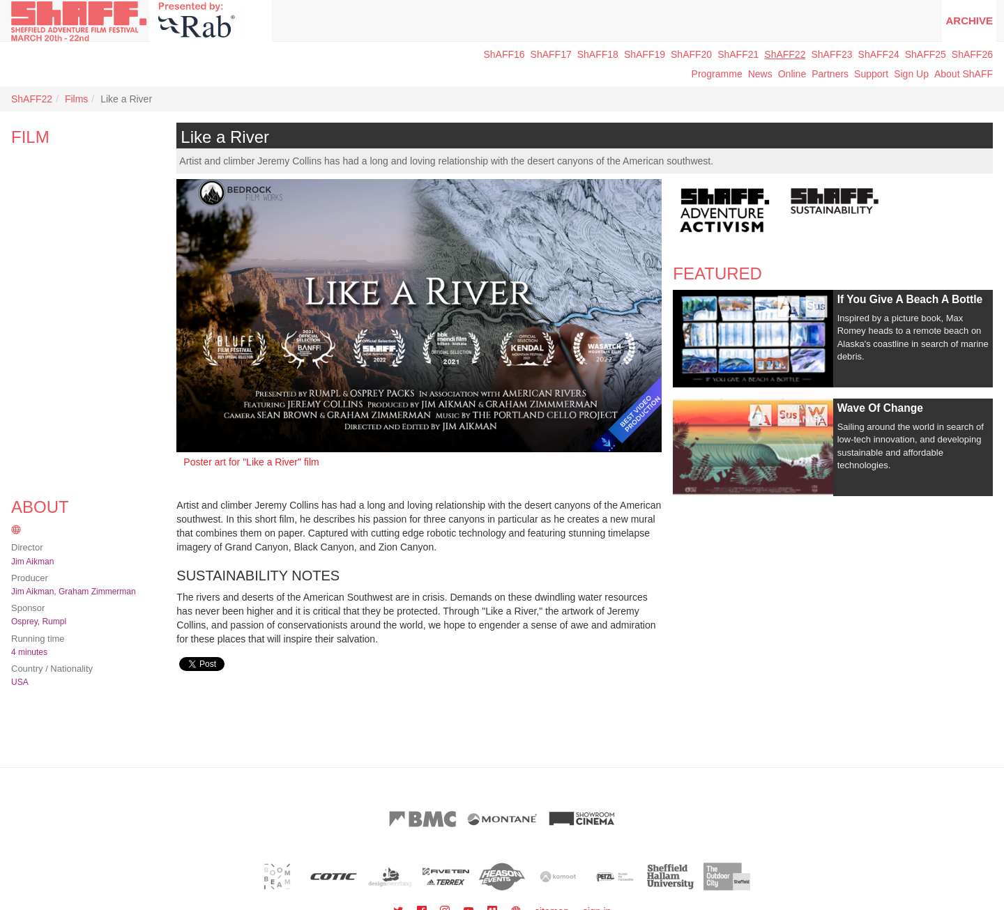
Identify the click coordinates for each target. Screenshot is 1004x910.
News (760, 73)
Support (871, 73)
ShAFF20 (691, 54)
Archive (969, 20)
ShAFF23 (831, 54)
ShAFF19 (644, 54)
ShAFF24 (878, 54)
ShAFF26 (972, 54)
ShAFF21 (738, 54)
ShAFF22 (784, 54)
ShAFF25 (925, 54)
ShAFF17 (551, 54)
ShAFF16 (503, 54)
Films (76, 99)
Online (792, 73)
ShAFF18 (597, 54)
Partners (830, 73)
